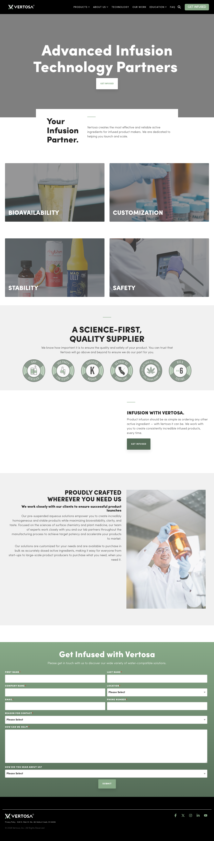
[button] (176, 815)
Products (82, 7)
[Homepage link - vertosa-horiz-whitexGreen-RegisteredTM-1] (19, 817)
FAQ (172, 7)
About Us (100, 7)
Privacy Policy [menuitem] (10, 822)
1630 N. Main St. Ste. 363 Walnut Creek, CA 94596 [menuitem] (36, 822)
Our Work (139, 7)
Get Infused (107, 84)
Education (158, 7)
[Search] (179, 7)
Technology (120, 7)
